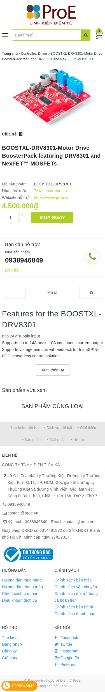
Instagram (67, 651)
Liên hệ (11, 270)
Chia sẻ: (10, 134)
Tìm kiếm (10, 637)
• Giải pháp (56, 440)
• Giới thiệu (87, 428)
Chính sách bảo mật (73, 580)
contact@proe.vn (23, 513)
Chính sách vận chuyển (76, 587)
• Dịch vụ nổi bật (58, 428)
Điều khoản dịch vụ (19, 600)
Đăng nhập (12, 644)
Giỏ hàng (10, 658)
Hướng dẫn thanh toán (22, 587)
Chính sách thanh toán (75, 613)
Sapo (63, 686)
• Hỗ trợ (77, 440)
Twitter (64, 644)
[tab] (52, 292)
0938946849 (24, 260)
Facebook (66, 637)
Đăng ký (9, 651)
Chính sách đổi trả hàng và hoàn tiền (76, 597)
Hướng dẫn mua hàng (22, 580)
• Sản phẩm (31, 440)
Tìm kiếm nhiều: (24, 427)
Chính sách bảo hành (21, 593)
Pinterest (66, 664)
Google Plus (69, 658)
